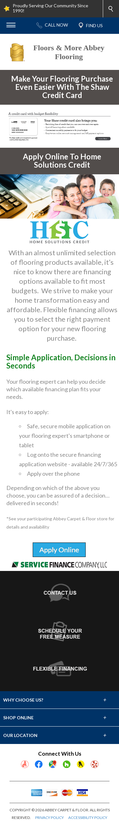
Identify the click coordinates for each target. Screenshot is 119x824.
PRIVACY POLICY (49, 817)
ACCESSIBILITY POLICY (87, 817)
